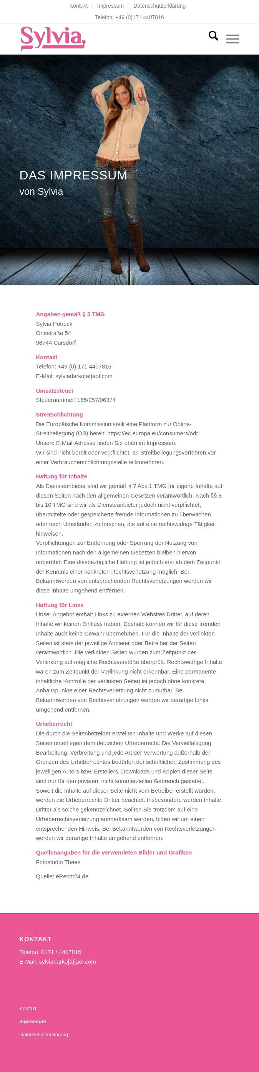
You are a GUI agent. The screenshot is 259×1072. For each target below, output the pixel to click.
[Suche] (209, 38)
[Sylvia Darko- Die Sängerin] (108, 38)
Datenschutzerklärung (159, 6)
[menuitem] (79, 6)
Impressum (110, 6)
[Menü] (228, 38)
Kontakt (79, 6)
